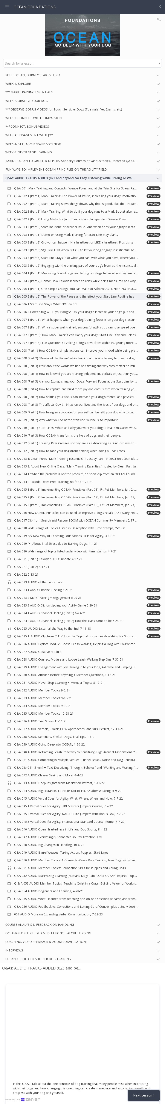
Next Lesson (142, 1095)
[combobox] (82, 63)
